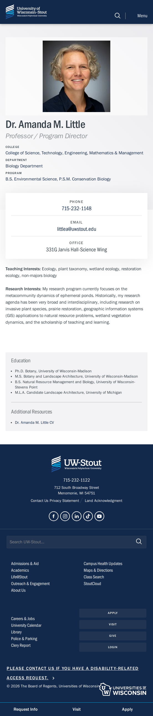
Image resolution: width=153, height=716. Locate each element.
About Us (18, 590)
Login (113, 647)
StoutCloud (92, 583)
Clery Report (20, 645)
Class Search (94, 576)
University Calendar (26, 625)
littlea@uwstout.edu (76, 229)
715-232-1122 (76, 480)
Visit (113, 624)
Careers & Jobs (23, 618)
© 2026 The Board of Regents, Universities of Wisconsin (53, 686)
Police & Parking (24, 638)
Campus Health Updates (103, 563)
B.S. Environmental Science (31, 179)
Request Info (25, 709)
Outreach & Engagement (30, 583)
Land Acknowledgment (103, 501)
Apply (113, 613)
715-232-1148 (76, 208)
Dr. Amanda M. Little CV (34, 422)
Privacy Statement (65, 501)
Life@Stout (19, 576)
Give (112, 636)
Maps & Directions (98, 570)
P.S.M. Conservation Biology (85, 179)
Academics (20, 570)
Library (16, 632)
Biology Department (24, 166)
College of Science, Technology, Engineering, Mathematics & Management (74, 152)
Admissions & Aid (25, 563)
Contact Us (40, 501)
